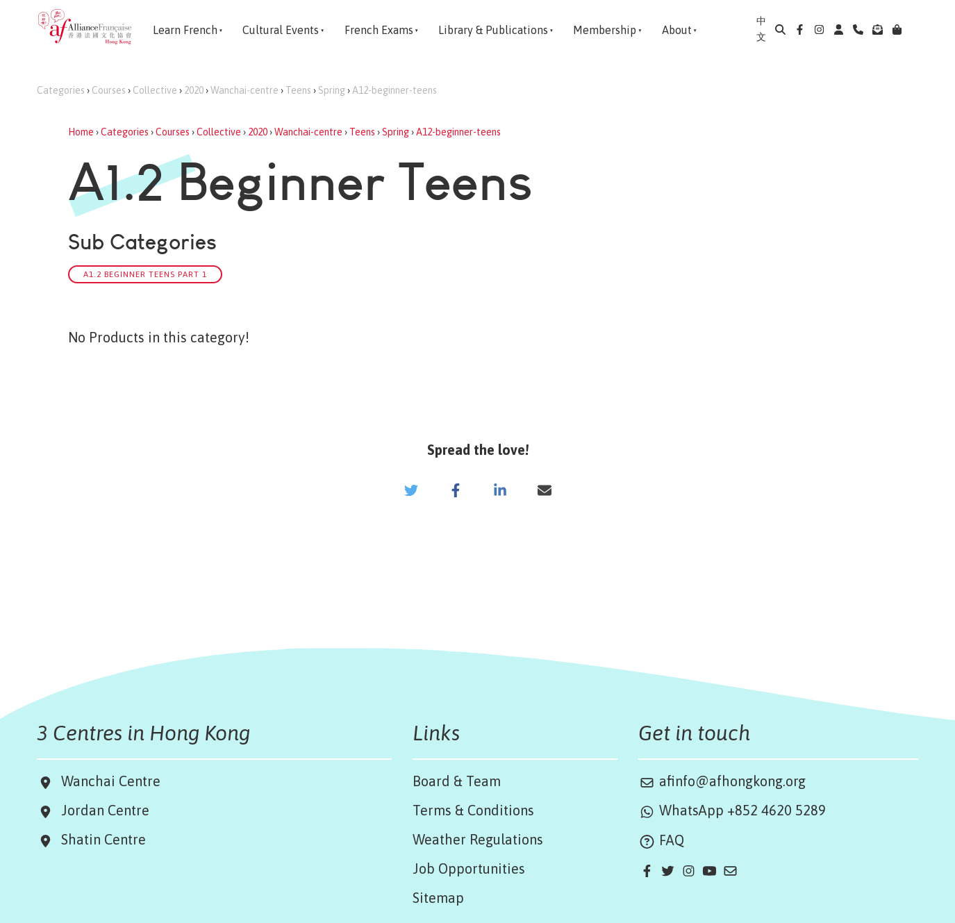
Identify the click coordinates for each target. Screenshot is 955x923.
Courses (109, 90)
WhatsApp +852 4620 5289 (732, 810)
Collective (155, 90)
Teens (298, 90)
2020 (194, 90)
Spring (331, 90)
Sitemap (438, 898)
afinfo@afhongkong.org (722, 781)
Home (81, 132)
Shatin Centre (100, 839)
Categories (61, 90)
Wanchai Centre (112, 781)
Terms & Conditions (473, 810)
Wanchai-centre (244, 90)
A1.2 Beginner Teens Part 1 (145, 273)
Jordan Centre (101, 810)
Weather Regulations (478, 839)
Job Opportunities (469, 868)
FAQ (661, 840)
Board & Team (457, 781)
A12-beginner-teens (394, 90)
